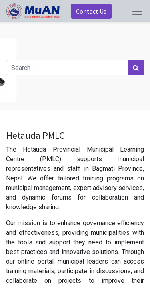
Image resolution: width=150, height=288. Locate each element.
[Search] (136, 67)
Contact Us (91, 11)
